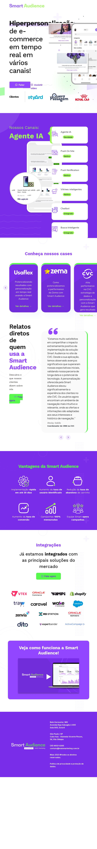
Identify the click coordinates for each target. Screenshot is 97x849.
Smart (26, 5)
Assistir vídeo (37, 86)
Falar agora (19, 86)
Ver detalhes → (23, 306)
